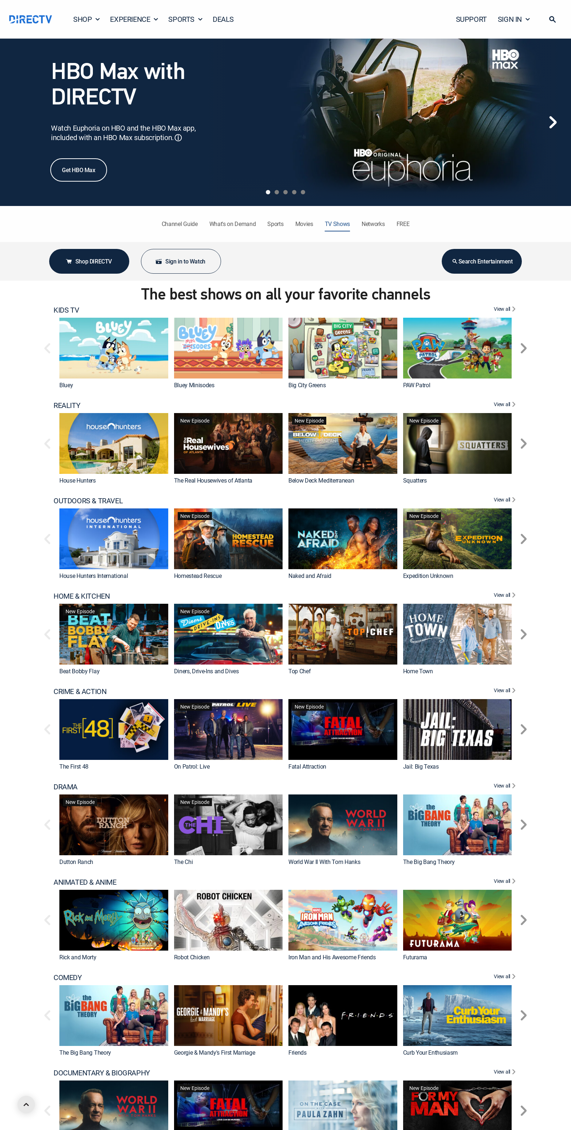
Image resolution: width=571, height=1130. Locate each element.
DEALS (223, 19)
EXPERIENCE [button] (134, 19)
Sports (275, 224)
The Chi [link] (183, 862)
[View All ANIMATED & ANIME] (505, 882)
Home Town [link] (418, 671)
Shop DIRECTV (88, 261)
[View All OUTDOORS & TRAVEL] (505, 500)
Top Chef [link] (299, 671)
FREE (403, 224)
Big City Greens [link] (307, 385)
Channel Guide (180, 224)
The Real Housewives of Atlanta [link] (213, 480)
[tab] (268, 192)
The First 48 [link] (73, 766)
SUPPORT (471, 19)
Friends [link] (297, 1052)
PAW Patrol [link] (416, 385)
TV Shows (337, 224)
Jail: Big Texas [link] (421, 766)
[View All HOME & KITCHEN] (505, 596)
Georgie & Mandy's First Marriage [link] (214, 1052)
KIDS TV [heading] (66, 310)
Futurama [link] (415, 957)
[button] (552, 19)
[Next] (552, 122)
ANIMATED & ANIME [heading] (85, 882)
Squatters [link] (415, 480)
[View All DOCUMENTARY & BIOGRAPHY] (505, 1073)
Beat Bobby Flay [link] (79, 671)
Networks (373, 224)
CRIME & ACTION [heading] (80, 691)
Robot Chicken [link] (192, 957)
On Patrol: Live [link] (192, 766)
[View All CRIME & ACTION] (505, 691)
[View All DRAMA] (505, 787)
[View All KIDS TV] (505, 310)
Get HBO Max (78, 170)
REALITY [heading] (67, 405)
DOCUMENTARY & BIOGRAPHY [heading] (102, 1073)
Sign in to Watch (180, 261)
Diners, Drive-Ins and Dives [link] (206, 671)
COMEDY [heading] (68, 977)
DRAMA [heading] (66, 787)
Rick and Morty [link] (78, 957)
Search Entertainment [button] (482, 261)
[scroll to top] (26, 1104)
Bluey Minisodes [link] (194, 385)
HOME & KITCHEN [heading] (82, 596)
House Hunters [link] (77, 480)
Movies (304, 224)
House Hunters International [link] (93, 576)
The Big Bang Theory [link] (429, 862)
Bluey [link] (66, 385)
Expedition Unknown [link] (428, 576)
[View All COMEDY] (505, 977)
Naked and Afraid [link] (309, 576)
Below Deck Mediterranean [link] (321, 480)
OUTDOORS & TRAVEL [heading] (88, 500)
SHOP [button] (87, 19)
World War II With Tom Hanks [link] (324, 862)
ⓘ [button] (178, 138)
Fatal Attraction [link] (307, 766)
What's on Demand (232, 224)
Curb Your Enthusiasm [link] (430, 1052)
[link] (113, 348)
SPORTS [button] (185, 19)
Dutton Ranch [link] (76, 862)
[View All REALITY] (505, 405)
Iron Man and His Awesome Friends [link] (332, 957)
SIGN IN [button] (514, 19)
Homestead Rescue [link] (198, 576)
